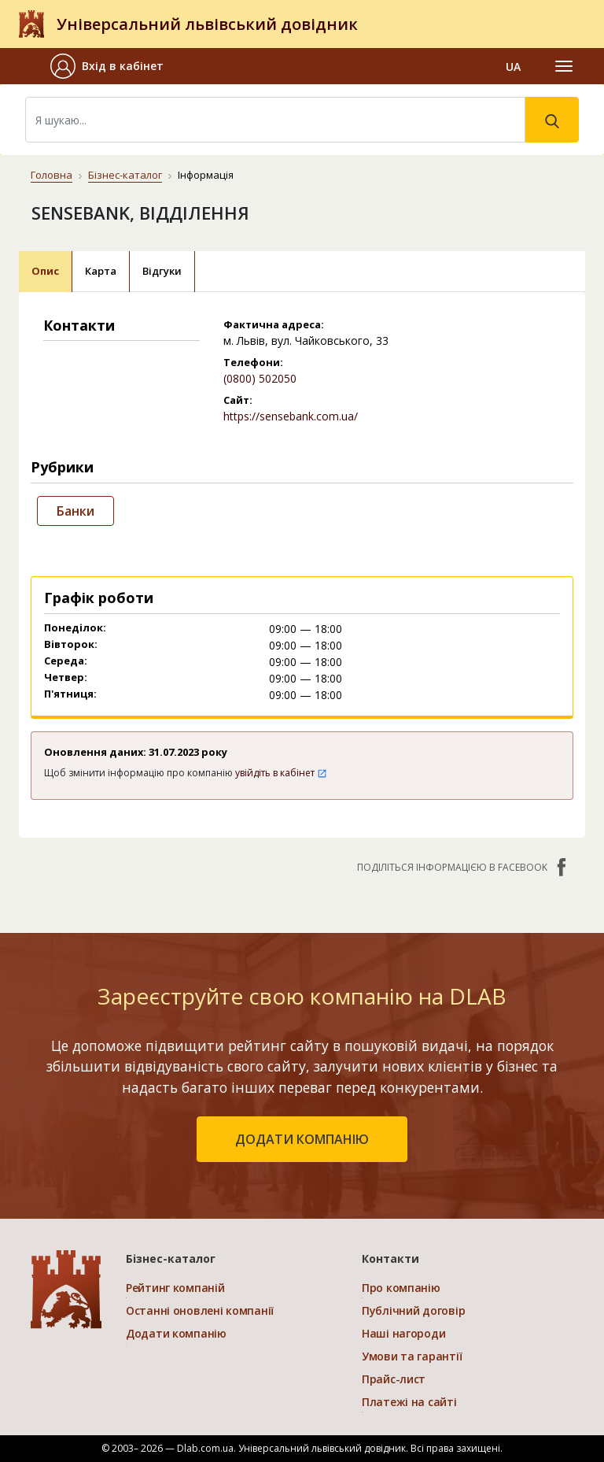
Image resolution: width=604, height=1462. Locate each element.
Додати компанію (176, 1333)
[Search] (275, 119)
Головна (51, 175)
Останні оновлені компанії (200, 1310)
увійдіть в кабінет (281, 772)
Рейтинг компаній (175, 1287)
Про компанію (401, 1287)
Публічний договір (413, 1310)
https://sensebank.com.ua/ (290, 416)
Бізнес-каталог (125, 175)
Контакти (390, 1258)
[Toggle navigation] (563, 66)
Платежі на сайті (409, 1401)
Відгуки (162, 271)
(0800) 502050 (259, 378)
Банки (75, 511)
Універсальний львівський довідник (207, 24)
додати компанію (302, 1139)
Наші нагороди (403, 1333)
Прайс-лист (393, 1378)
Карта (100, 271)
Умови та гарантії (412, 1356)
